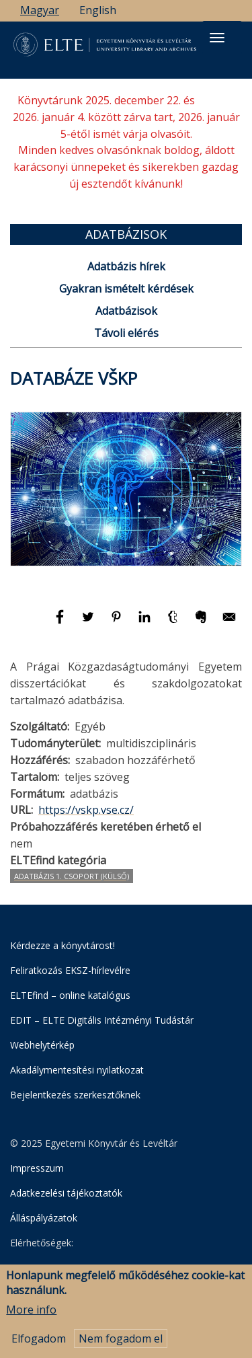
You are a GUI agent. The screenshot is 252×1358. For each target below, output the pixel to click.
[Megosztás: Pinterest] (117, 622)
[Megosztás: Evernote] (202, 622)
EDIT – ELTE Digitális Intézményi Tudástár (102, 1020)
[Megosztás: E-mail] (229, 622)
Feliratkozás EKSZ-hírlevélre (70, 970)
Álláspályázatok (43, 1217)
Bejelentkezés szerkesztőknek (75, 1094)
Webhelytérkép (42, 1045)
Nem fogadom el (121, 1344)
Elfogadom (38, 1344)
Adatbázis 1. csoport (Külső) (71, 876)
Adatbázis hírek (126, 266)
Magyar (39, 10)
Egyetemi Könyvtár (78, 1268)
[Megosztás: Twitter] (89, 622)
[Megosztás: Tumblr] (174, 622)
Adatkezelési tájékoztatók (66, 1192)
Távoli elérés (126, 333)
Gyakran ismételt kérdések (126, 288)
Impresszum (37, 1168)
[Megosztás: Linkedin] (145, 622)
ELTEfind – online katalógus (70, 995)
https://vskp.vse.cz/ (86, 809)
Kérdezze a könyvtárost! (62, 945)
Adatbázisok (126, 310)
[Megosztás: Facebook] (61, 622)
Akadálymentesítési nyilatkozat (77, 1069)
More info (31, 1316)
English (97, 10)
